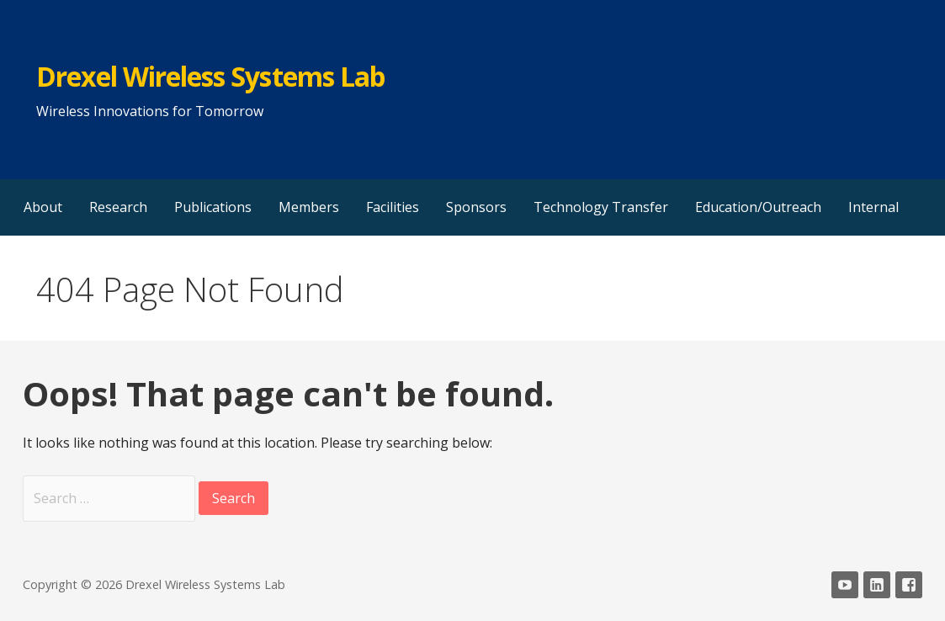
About (43, 207)
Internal (873, 207)
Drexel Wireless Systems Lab (210, 76)
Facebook (908, 584)
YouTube (844, 584)
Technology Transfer (601, 207)
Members (309, 207)
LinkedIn (876, 584)
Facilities (392, 207)
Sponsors (476, 207)
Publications (213, 207)
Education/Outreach (758, 207)
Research (118, 207)
